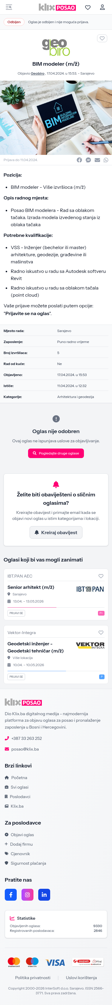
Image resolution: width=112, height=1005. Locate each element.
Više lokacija (23, 657)
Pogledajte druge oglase (56, 453)
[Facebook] (11, 895)
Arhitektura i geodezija (75, 396)
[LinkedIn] (44, 895)
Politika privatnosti (32, 977)
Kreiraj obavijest (56, 532)
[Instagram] (27, 895)
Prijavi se (16, 613)
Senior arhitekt (30, 587)
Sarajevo (87, 73)
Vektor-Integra (21, 632)
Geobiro (38, 73)
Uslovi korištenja (81, 977)
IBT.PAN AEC (19, 576)
